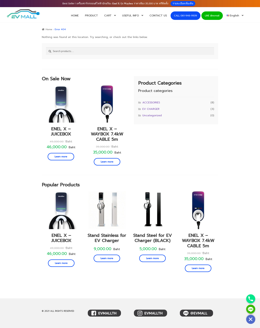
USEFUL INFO (130, 16)
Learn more (61, 156)
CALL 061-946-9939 (185, 15)
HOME (75, 16)
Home (49, 29)
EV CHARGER (150, 109)
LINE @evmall (212, 15)
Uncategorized (152, 115)
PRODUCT (91, 16)
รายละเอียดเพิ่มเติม (183, 3)
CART (107, 16)
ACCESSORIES (151, 103)
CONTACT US (158, 16)
